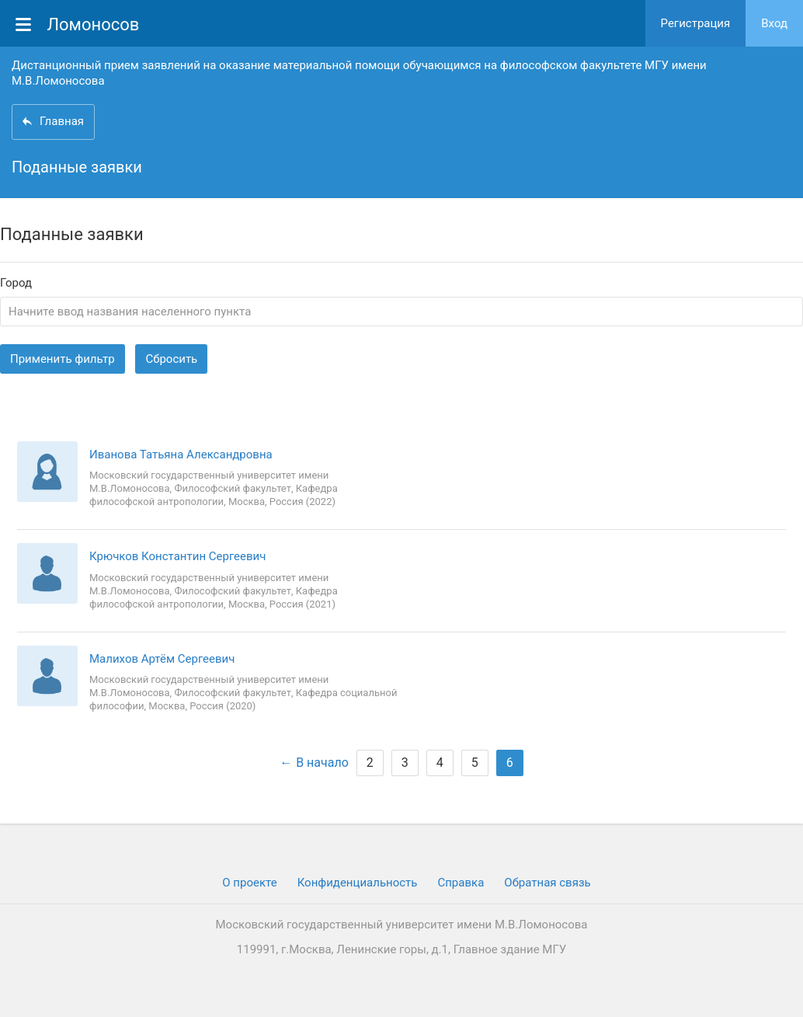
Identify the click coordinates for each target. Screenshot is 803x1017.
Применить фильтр (62, 359)
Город (16, 283)
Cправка (460, 883)
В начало (322, 762)
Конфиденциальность (357, 883)
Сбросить (171, 359)
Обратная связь (547, 883)
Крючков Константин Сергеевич (177, 556)
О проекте (249, 883)
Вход (774, 23)
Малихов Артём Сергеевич (162, 659)
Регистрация (696, 23)
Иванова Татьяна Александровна (181, 454)
